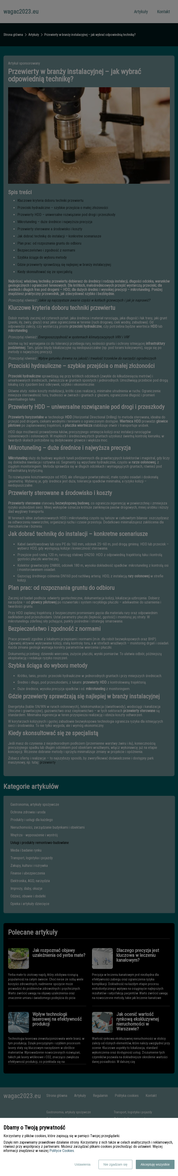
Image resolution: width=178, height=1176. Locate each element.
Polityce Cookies (61, 1150)
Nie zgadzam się (115, 1164)
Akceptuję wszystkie (155, 1164)
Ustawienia (82, 1164)
